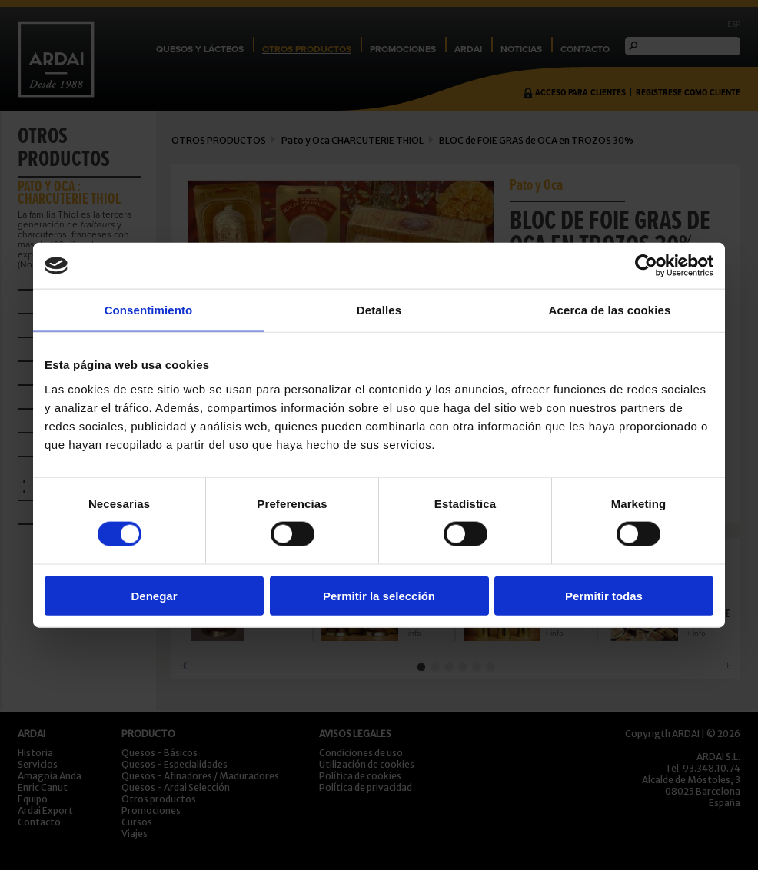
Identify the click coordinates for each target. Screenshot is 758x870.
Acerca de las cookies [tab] (610, 310)
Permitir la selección (379, 595)
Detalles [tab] (379, 310)
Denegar (154, 595)
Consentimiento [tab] (149, 310)
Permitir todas (604, 595)
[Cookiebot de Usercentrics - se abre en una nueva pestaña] (646, 265)
